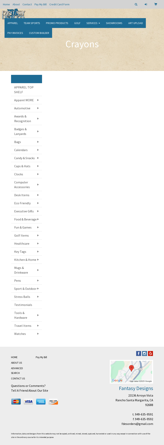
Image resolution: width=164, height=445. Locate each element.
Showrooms (114, 25)
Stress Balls (22, 297)
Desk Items (21, 195)
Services (93, 25)
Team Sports (32, 25)
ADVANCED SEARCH (17, 371)
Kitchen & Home (25, 260)
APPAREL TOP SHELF (24, 89)
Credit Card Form (59, 4)
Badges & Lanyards (20, 131)
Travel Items (22, 326)
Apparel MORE (24, 100)
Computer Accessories (22, 184)
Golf (77, 25)
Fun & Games (23, 227)
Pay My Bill (41, 4)
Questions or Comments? (28, 386)
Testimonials (23, 305)
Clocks (18, 174)
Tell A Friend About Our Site (29, 390)
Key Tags (20, 252)
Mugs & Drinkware (21, 270)
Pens (17, 280)
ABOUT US (16, 362)
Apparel (12, 25)
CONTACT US (18, 378)
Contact (27, 4)
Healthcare (21, 243)
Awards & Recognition (22, 118)
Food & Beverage (25, 219)
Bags (17, 142)
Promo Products (57, 25)
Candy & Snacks (24, 158)
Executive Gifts (24, 211)
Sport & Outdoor (25, 289)
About (16, 4)
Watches (20, 334)
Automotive (22, 108)
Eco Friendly (22, 203)
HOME (14, 357)
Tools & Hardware (20, 315)
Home (6, 4)
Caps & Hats (22, 166)
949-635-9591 (144, 414)
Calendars (21, 150)
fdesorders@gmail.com (137, 424)
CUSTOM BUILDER (39, 35)
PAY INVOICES (15, 35)
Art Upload (135, 25)
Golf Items (21, 235)
